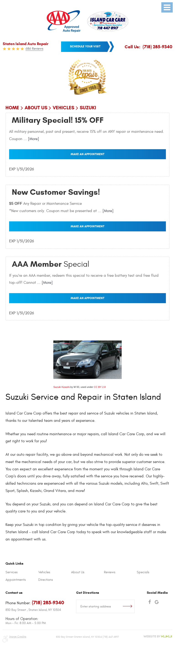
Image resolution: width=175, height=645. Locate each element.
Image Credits (17, 636)
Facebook (149, 602)
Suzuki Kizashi (61, 387)
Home (12, 108)
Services (11, 572)
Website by (157, 636)
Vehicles (63, 108)
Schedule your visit (85, 46)
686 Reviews (34, 49)
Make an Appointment (87, 154)
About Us (36, 108)
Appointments (15, 580)
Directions (45, 580)
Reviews (109, 572)
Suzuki (88, 108)
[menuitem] (21, 572)
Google (157, 602)
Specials (143, 572)
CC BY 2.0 (100, 387)
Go (128, 606)
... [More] (30, 139)
